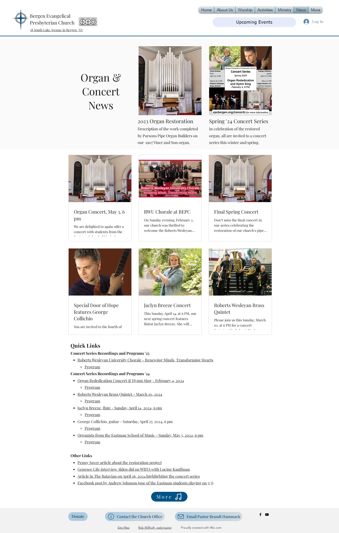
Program (92, 367)
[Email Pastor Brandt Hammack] (208, 516)
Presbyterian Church (52, 22)
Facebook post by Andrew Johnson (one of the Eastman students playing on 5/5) (145, 483)
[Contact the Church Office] (135, 516)
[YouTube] (267, 514)
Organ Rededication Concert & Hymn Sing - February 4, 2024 (130, 380)
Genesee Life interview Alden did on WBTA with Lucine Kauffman (133, 469)
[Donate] (78, 516)
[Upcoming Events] (254, 22)
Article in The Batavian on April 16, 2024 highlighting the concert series (138, 476)
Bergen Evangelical (50, 16)
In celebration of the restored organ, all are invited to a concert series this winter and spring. (237, 135)
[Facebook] (260, 514)
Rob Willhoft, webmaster (154, 528)
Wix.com (215, 528)
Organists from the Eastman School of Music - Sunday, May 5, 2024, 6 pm (140, 435)
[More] (169, 497)
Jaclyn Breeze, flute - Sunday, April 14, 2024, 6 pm (119, 407)
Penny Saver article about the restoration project (119, 462)
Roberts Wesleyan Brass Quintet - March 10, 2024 (119, 394)
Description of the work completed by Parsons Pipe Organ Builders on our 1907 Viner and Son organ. (168, 135)
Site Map (124, 528)
